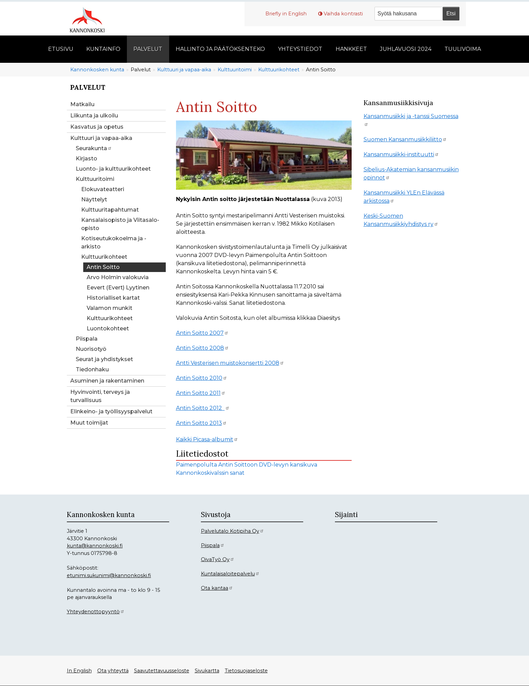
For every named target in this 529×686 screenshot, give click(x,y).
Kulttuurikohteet (278, 70)
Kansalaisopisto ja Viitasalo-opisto (120, 224)
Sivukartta (207, 671)
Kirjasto (86, 158)
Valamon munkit (109, 308)
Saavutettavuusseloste (161, 671)
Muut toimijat (89, 422)
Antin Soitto (103, 267)
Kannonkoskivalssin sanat (210, 473)
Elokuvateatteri (102, 189)
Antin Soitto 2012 (203, 408)
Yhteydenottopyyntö (95, 612)
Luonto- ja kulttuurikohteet (113, 169)
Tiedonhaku (92, 369)
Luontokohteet (108, 328)
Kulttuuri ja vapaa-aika (184, 70)
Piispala (87, 338)
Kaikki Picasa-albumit (207, 439)
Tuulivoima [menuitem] (462, 49)
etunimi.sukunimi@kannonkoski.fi (109, 575)
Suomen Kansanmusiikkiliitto (405, 139)
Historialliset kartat (113, 298)
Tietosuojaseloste (246, 671)
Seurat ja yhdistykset (104, 359)
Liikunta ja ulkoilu (94, 115)
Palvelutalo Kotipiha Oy (232, 531)
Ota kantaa (217, 588)
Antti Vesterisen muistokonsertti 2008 (230, 363)
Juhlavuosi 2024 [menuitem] (405, 49)
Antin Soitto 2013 (201, 423)
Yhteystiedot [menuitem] (300, 49)
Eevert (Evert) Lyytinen (118, 287)
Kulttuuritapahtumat (110, 209)
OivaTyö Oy (217, 559)
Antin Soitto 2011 (200, 393)
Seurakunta (94, 148)
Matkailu (82, 104)
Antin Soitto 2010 (201, 378)
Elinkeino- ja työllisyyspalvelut (111, 411)
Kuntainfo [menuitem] (103, 49)
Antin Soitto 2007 (202, 333)
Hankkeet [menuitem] (351, 49)
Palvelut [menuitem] (147, 49)
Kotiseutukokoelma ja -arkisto (113, 242)
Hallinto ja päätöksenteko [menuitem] (220, 49)
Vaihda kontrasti (343, 14)
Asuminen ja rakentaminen (107, 380)
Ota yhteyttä (113, 671)
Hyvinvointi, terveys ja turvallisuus (100, 396)
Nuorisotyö (91, 349)
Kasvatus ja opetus (96, 127)
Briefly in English (286, 14)
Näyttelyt (94, 199)
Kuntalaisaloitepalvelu (230, 574)
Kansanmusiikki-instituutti (401, 154)
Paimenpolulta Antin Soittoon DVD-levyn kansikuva (246, 464)
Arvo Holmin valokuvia (118, 277)
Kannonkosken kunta (97, 70)
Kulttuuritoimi (235, 70)
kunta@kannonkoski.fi (95, 546)
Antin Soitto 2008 (202, 348)
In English (79, 671)
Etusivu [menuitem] (60, 49)
